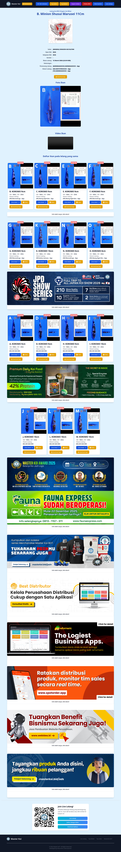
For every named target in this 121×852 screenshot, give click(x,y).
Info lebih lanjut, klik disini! (60, 214)
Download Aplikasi (72, 827)
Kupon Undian (76, 4)
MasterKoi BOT (108, 839)
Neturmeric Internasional (64, 848)
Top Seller (99, 839)
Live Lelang (83, 839)
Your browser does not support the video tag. (60, 143)
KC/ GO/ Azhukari (42, 4)
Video (25, 202)
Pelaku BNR (87, 4)
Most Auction (98, 4)
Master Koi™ (56, 847)
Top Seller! (54, 4)
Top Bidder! (64, 4)
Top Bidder (91, 839)
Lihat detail (15, 202)
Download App (27, 4)
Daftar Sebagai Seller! (73, 822)
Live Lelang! (109, 4)
